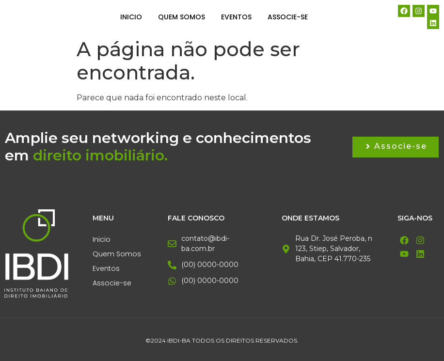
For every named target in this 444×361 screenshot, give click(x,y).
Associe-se (288, 17)
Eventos (236, 17)
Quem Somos (181, 17)
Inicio (131, 17)
